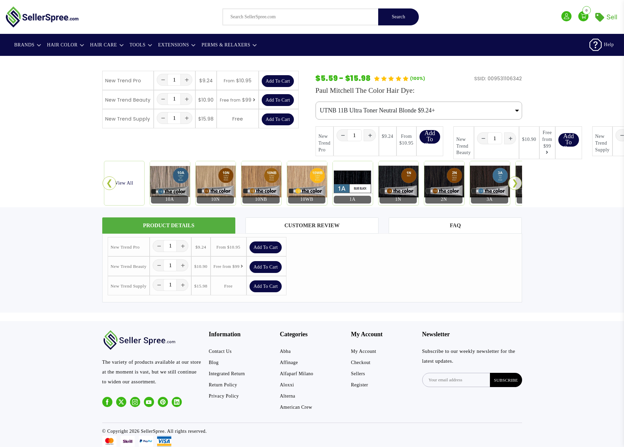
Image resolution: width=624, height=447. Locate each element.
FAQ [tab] (455, 225)
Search (398, 17)
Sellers (358, 374)
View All (124, 183)
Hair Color (65, 44)
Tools (141, 44)
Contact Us (220, 351)
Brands (27, 44)
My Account (363, 351)
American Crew (296, 407)
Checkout (361, 362)
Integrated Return (227, 374)
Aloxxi (287, 385)
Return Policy (223, 385)
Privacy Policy (224, 396)
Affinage (289, 362)
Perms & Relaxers (229, 44)
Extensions (176, 44)
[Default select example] (419, 111)
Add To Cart (278, 81)
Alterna (287, 396)
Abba (285, 351)
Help (609, 44)
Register (359, 385)
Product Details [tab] (168, 225)
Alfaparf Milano (297, 374)
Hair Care (107, 44)
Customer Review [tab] (312, 225)
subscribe (506, 380)
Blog (214, 362)
